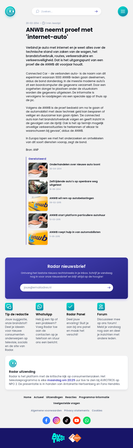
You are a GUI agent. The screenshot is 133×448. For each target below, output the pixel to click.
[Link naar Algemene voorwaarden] (46, 410)
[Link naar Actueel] (39, 397)
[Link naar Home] (27, 397)
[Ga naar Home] (10, 11)
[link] (18, 327)
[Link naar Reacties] (71, 397)
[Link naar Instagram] (56, 420)
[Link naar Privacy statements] (76, 410)
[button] (96, 11)
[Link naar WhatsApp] (87, 420)
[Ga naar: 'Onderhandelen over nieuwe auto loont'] (67, 170)
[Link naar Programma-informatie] (94, 397)
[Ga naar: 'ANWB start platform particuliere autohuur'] (67, 220)
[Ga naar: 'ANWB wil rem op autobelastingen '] (67, 204)
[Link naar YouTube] (76, 420)
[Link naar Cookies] (97, 410)
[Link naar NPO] (74, 438)
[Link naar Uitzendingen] (54, 397)
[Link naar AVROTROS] (58, 438)
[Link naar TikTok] (66, 420)
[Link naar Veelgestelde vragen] (66, 403)
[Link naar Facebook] (46, 420)
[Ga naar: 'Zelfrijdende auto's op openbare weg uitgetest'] (67, 187)
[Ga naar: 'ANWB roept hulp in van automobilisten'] (67, 237)
